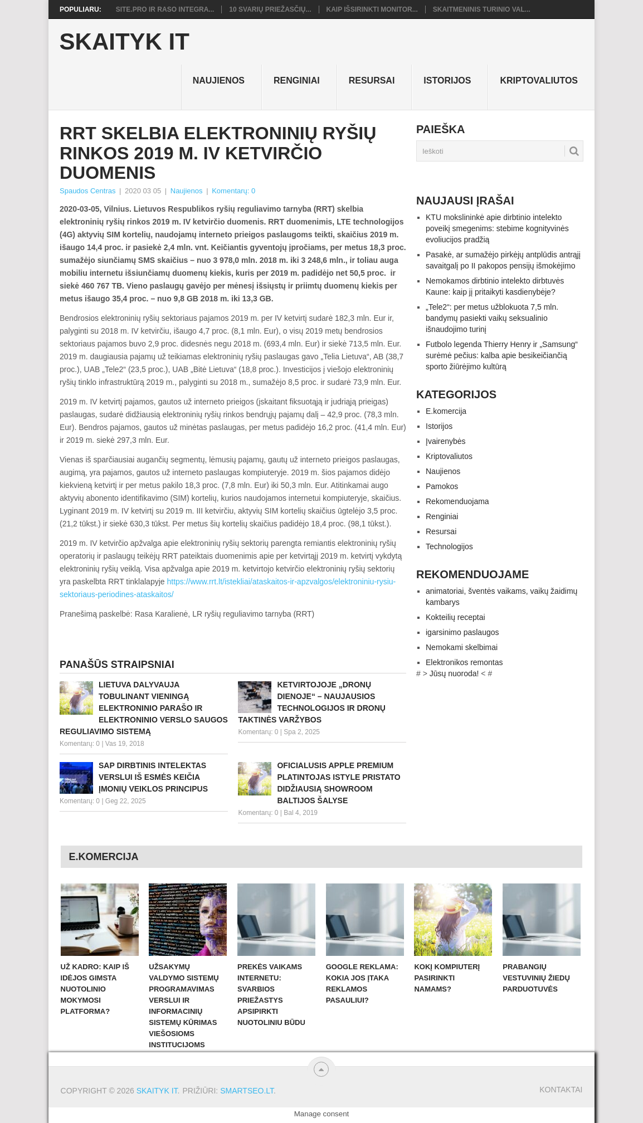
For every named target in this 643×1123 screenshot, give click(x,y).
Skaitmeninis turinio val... (481, 9)
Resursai (372, 80)
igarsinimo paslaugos (462, 632)
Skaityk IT (124, 41)
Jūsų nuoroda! (454, 673)
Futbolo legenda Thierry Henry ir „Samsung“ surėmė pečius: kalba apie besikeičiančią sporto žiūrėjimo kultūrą (502, 355)
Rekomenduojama (457, 501)
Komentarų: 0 (233, 191)
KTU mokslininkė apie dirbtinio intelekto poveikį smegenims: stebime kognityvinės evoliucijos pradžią (497, 228)
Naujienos (219, 80)
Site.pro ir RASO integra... (165, 9)
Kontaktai (560, 1089)
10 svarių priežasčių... (270, 9)
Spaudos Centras (87, 191)
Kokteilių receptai (455, 617)
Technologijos (449, 546)
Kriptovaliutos (539, 80)
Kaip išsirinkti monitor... (372, 9)
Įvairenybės (446, 441)
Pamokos (442, 486)
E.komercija (446, 411)
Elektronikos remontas (464, 662)
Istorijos (447, 80)
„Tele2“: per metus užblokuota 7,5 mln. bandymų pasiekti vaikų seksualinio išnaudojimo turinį (492, 318)
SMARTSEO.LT (247, 1090)
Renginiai (297, 80)
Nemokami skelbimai (462, 647)
